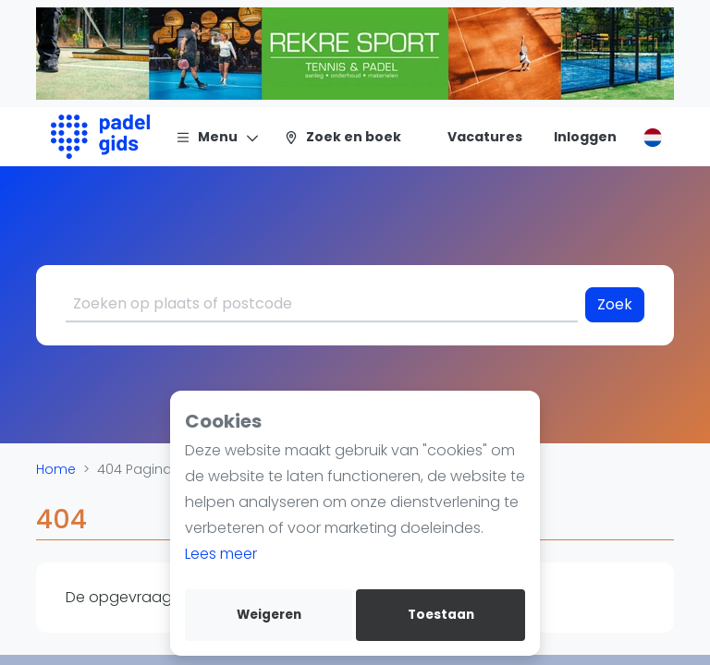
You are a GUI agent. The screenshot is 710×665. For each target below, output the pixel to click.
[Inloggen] (585, 136)
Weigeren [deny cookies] (269, 614)
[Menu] (218, 136)
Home (56, 469)
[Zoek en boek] (342, 136)
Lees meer (221, 553)
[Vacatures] (473, 136)
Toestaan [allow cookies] (441, 614)
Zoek (614, 304)
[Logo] (100, 136)
